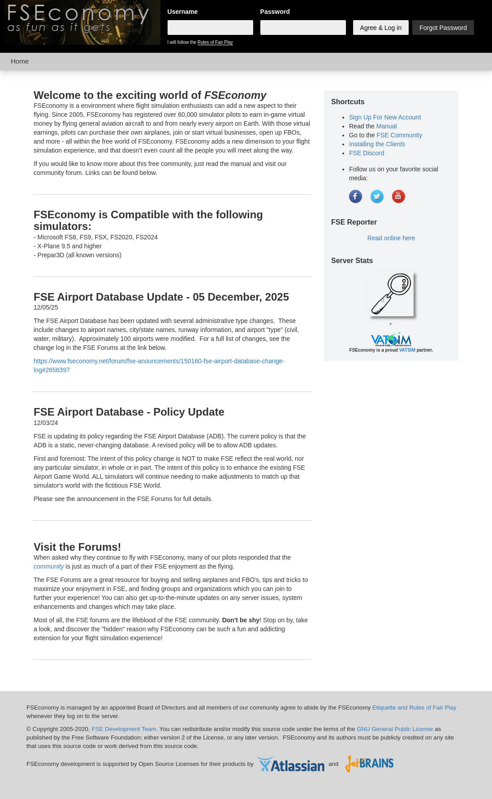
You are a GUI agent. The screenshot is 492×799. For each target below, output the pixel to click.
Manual (386, 126)
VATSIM (407, 350)
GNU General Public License (395, 729)
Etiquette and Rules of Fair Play (414, 707)
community (49, 566)
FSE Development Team (123, 729)
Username (183, 11)
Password (275, 11)
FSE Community (399, 135)
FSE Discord (366, 153)
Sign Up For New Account (385, 117)
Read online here (391, 238)
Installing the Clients (377, 144)
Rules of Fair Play (215, 42)
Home (20, 61)
